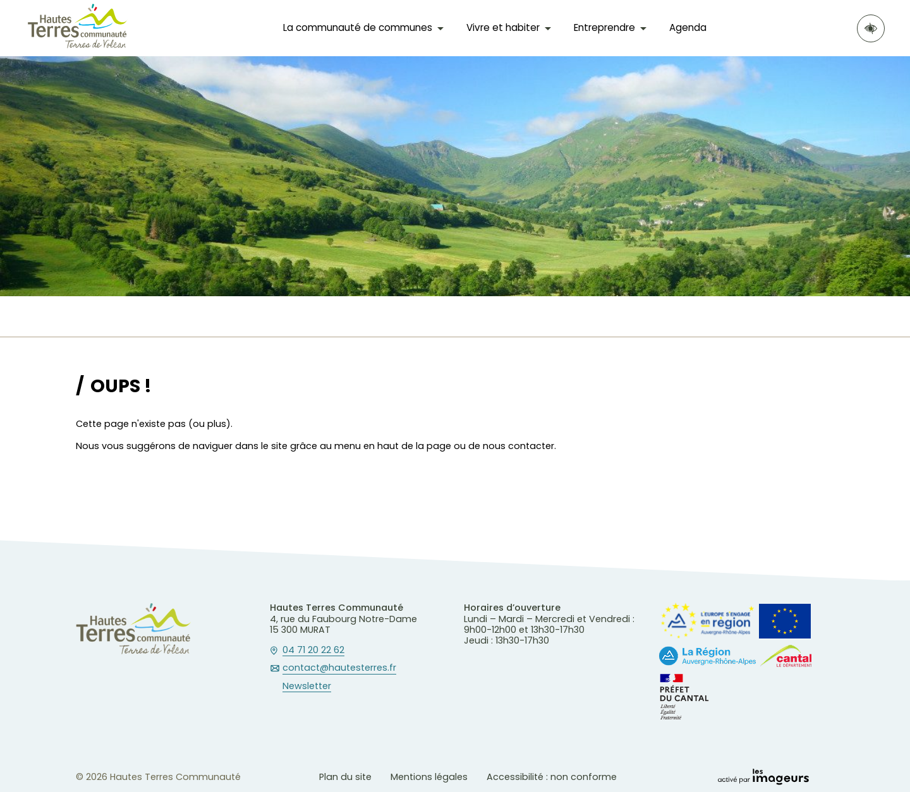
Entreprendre (604, 27)
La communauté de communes (357, 27)
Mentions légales (429, 777)
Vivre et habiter (503, 27)
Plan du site (345, 777)
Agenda (688, 27)
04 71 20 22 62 (313, 650)
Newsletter (306, 686)
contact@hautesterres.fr (339, 668)
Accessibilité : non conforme (552, 777)
